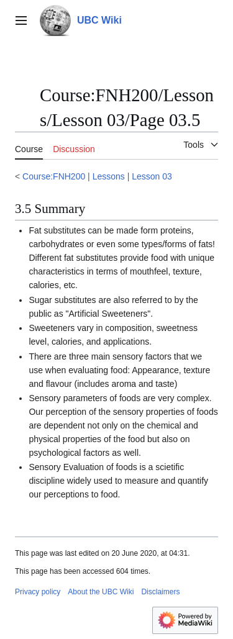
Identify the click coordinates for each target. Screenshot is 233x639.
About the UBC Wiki (101, 591)
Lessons (109, 176)
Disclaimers (160, 591)
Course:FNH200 (53, 176)
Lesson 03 (152, 176)
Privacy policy (37, 591)
